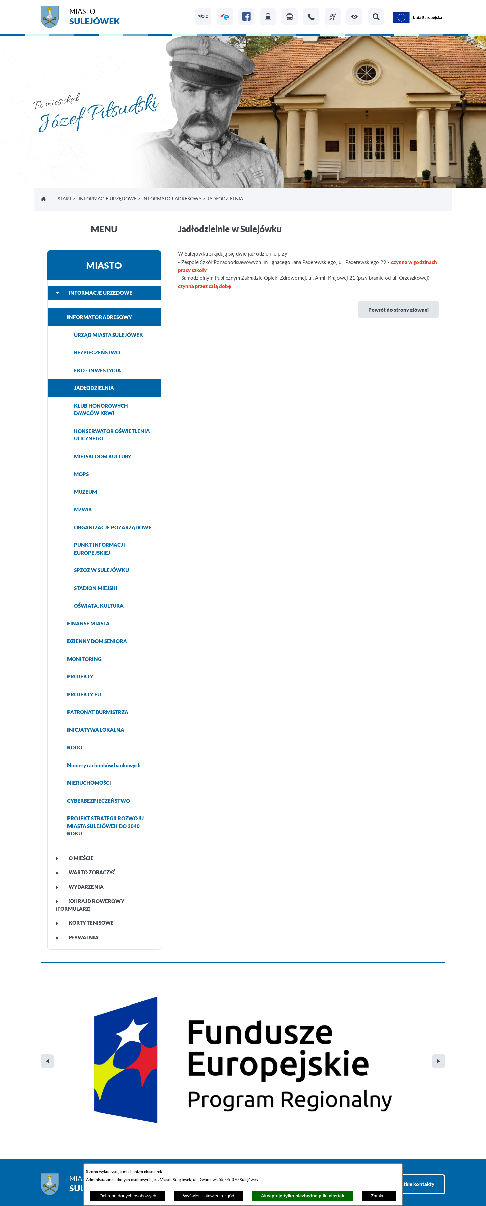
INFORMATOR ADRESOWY (171, 199)
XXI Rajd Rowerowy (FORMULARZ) (90, 904)
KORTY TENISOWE (85, 923)
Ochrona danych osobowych (127, 1195)
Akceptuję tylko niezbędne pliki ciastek (302, 1195)
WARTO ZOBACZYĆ (86, 872)
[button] (354, 16)
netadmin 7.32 (429, 1182)
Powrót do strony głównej (398, 309)
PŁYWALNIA (77, 937)
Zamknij (379, 1195)
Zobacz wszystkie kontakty (403, 1040)
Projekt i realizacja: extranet (71, 1182)
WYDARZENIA (80, 886)
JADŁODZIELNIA (94, 388)
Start (65, 199)
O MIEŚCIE (75, 858)
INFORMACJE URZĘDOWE (108, 199)
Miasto (94, 17)
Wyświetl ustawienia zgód (208, 1195)
